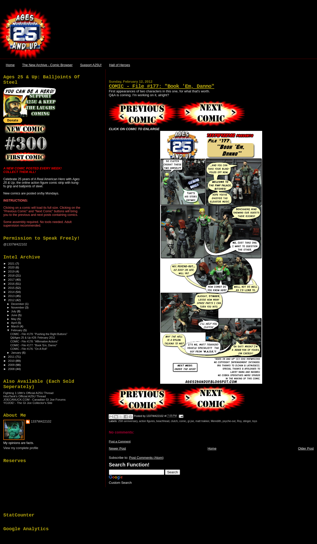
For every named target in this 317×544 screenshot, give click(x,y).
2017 (11, 279)
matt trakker (202, 421)
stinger (247, 421)
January (16, 352)
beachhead (162, 421)
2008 (11, 368)
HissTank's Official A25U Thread (24, 396)
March (15, 326)
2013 (11, 296)
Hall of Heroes (119, 65)
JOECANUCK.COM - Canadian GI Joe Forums (34, 399)
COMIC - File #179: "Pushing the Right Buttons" (38, 334)
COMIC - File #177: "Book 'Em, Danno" (161, 86)
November (18, 307)
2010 (11, 360)
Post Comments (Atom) (146, 458)
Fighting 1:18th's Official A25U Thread (28, 392)
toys (254, 421)
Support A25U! (91, 65)
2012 (11, 300)
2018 (11, 275)
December (18, 303)
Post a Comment (120, 441)
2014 (11, 291)
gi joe (191, 421)
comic (182, 421)
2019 (11, 271)
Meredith (216, 421)
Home (10, 65)
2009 (11, 364)
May (14, 318)
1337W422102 (41, 421)
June (14, 315)
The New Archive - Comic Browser (47, 65)
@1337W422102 (15, 244)
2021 (11, 263)
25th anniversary (127, 421)
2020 (11, 267)
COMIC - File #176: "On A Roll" (28, 348)
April (14, 322)
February (17, 330)
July (14, 311)
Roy (239, 421)
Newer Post (117, 448)
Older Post (306, 448)
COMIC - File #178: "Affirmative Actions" (34, 341)
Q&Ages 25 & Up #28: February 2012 (32, 337)
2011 (11, 356)
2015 (11, 287)
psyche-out (229, 421)
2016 (11, 283)
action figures (147, 421)
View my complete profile (20, 448)
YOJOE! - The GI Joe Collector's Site (27, 402)
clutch (174, 421)
